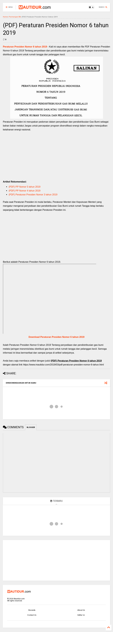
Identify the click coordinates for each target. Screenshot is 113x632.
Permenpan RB (15, 17)
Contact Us (31, 615)
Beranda (31, 610)
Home (5, 17)
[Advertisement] (56, 158)
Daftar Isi (81, 615)
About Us (81, 610)
